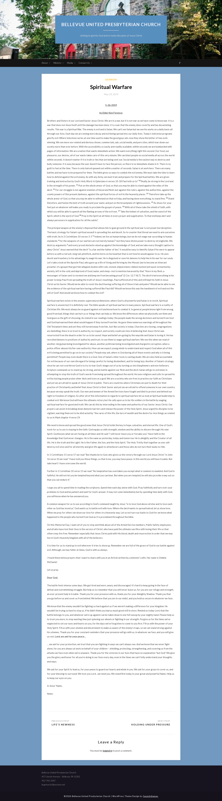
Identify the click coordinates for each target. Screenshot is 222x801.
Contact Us (84, 62)
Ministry (57, 62)
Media (70, 62)
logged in (107, 750)
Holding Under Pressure (150, 724)
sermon (111, 79)
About (45, 62)
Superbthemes (150, 796)
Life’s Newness (63, 724)
